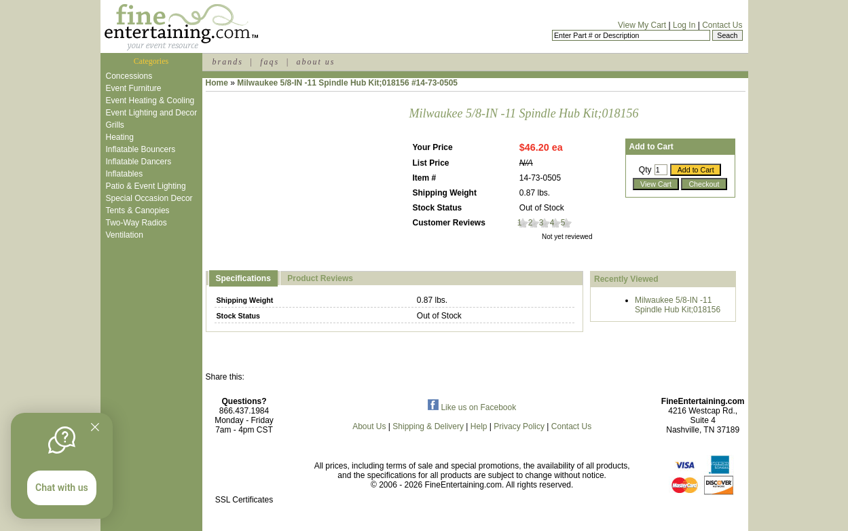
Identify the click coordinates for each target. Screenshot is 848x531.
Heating (120, 137)
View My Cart (642, 25)
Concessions (129, 76)
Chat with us (61, 487)
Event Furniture (134, 88)
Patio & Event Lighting (146, 186)
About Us (369, 426)
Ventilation (124, 235)
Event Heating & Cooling (150, 100)
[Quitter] (95, 427)
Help (479, 426)
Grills (115, 125)
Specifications (243, 278)
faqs (269, 62)
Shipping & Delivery (428, 426)
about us (315, 62)
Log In (684, 25)
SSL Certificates (244, 500)
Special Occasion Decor (149, 198)
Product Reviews (320, 278)
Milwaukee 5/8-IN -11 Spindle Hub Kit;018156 (677, 304)
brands (228, 62)
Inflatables (124, 174)
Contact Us (722, 25)
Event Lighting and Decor (152, 112)
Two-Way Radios (136, 222)
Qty (645, 170)
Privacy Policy (519, 426)
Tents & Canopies (138, 210)
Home (217, 83)
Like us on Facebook (472, 407)
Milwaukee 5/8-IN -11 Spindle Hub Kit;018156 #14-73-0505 (347, 83)
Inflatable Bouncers (141, 149)
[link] (244, 471)
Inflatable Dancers (139, 161)
